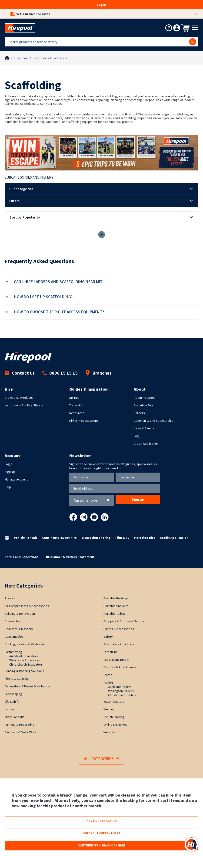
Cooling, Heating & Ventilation (25, 644)
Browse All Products (19, 397)
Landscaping (13, 694)
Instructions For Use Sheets (24, 405)
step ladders (53, 118)
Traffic (107, 675)
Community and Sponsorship (153, 420)
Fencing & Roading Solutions (24, 671)
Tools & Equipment (116, 659)
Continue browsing (102, 821)
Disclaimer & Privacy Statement (70, 557)
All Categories (101, 759)
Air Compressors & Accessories (27, 606)
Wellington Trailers (121, 691)
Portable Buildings (116, 598)
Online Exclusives (115, 724)
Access (10, 598)
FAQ (136, 436)
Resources (76, 413)
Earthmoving (13, 652)
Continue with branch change (101, 845)
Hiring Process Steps (84, 420)
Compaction (13, 621)
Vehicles (109, 732)
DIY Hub (74, 397)
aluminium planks (102, 118)
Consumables (14, 636)
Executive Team (144, 405)
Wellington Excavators (24, 660)
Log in (101, 5)
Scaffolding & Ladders (48, 58)
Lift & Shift (12, 701)
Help (8, 487)
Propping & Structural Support (124, 621)
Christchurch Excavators (26, 664)
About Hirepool (144, 397)
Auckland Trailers (120, 687)
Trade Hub (76, 405)
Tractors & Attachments (119, 667)
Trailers (108, 682)
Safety (108, 636)
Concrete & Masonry (19, 629)
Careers (139, 413)
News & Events (144, 428)
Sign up (10, 472)
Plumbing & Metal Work (21, 732)
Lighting (10, 709)
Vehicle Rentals (25, 537)
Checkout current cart (101, 833)
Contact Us (20, 373)
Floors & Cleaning (17, 678)
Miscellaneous (14, 717)
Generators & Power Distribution (27, 686)
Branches (98, 373)
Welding (109, 709)
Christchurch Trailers (122, 695)
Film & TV (122, 537)
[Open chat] (191, 844)
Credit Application (146, 443)
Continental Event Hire (59, 537)
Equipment (21, 58)
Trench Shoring (113, 717)
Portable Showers (116, 606)
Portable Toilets (114, 613)
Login (8, 464)
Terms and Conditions (21, 557)
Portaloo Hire (144, 537)
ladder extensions (76, 118)
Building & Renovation (20, 613)
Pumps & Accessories (118, 629)
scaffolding (128, 118)
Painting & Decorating (19, 724)
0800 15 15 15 (60, 373)
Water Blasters (113, 701)
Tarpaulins (110, 652)
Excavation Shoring (96, 537)
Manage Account (16, 479)
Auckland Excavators (23, 656)
